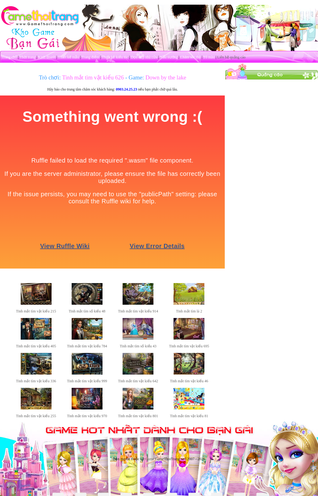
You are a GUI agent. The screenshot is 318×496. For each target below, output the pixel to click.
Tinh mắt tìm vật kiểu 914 (138, 311)
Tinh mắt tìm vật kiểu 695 (189, 346)
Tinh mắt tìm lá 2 (189, 311)
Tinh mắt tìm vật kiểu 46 (189, 381)
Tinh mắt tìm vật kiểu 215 (36, 311)
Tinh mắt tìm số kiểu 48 (87, 311)
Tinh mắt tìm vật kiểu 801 (138, 416)
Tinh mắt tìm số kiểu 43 (138, 346)
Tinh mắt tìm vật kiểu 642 (138, 381)
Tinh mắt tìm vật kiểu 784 (87, 346)
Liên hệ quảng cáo (231, 57)
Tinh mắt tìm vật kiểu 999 (87, 381)
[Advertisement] (271, 118)
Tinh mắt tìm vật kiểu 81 (189, 416)
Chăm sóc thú (190, 57)
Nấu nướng (169, 57)
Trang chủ (9, 57)
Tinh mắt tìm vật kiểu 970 (87, 416)
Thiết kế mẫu (68, 57)
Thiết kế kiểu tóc (115, 57)
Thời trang (28, 57)
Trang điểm (90, 57)
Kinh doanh (46, 57)
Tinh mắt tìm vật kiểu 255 (36, 416)
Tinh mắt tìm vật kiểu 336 (36, 381)
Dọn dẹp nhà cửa (144, 57)
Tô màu (209, 57)
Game (149, 459)
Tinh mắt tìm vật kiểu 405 (36, 346)
